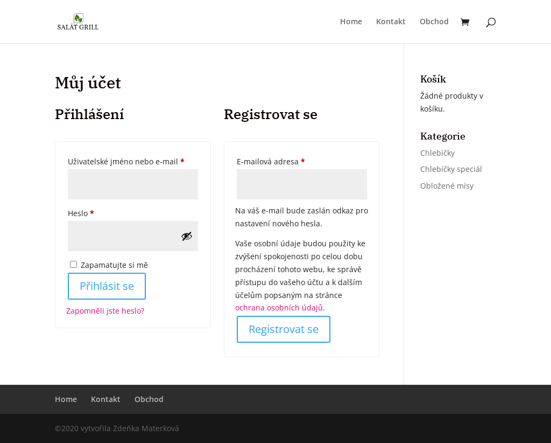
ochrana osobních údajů (279, 307)
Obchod (434, 22)
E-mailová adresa (285, 160)
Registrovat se (284, 329)
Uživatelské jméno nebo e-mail (133, 160)
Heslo (95, 212)
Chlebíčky (437, 153)
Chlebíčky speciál (451, 169)
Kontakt (391, 22)
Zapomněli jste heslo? (105, 311)
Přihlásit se (107, 286)
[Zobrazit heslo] (187, 236)
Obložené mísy (447, 186)
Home (351, 22)
